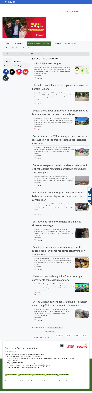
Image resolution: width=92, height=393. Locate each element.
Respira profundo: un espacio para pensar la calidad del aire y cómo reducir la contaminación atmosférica (58, 251)
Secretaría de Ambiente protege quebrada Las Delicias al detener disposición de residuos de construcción (57, 196)
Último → (85, 335)
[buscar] (74, 12)
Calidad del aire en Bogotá (46, 63)
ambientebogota (63, 374)
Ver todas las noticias (41, 338)
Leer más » (37, 75)
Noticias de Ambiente (39, 54)
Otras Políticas (60, 381)
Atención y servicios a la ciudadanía (14, 54)
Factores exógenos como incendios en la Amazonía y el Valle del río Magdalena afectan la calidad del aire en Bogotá (60, 169)
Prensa (29, 54)
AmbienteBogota (11, 374)
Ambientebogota (37, 374)
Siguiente (76, 335)
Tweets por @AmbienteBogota (13, 66)
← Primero (59, 335)
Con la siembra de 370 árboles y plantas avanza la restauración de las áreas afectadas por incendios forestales (59, 140)
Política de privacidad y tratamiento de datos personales (37, 381)
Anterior (68, 335)
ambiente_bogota (24, 374)
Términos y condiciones (12, 381)
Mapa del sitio (70, 381)
